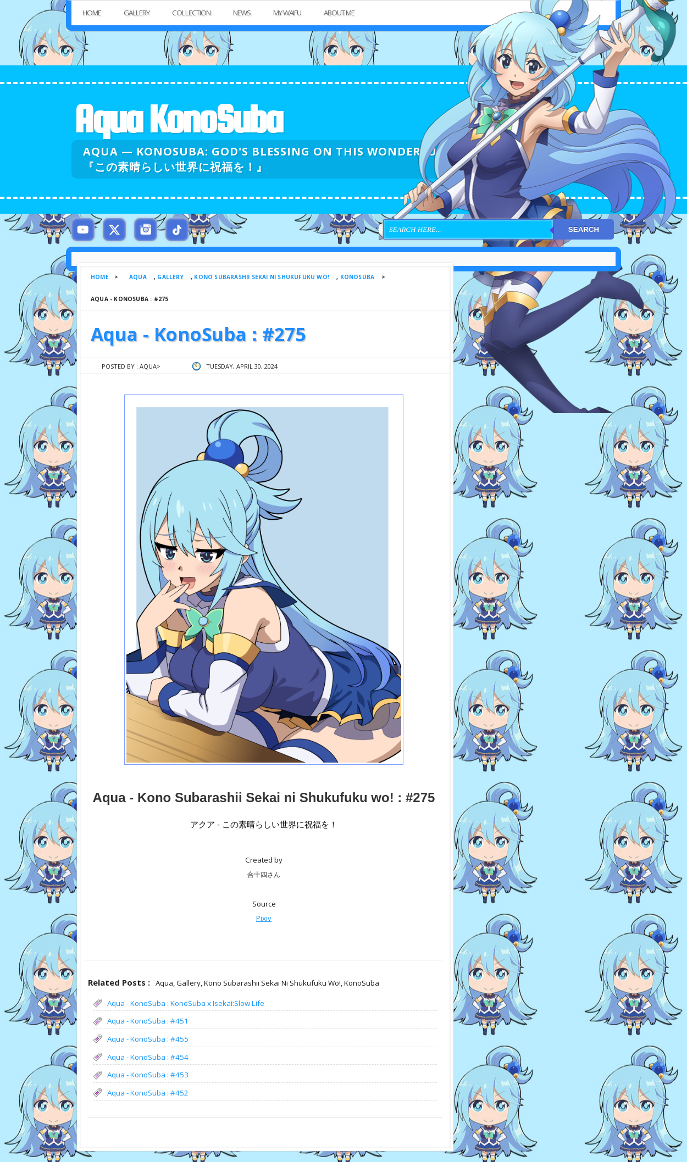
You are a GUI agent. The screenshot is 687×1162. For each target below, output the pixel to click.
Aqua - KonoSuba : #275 (198, 334)
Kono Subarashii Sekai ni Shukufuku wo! (261, 277)
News (242, 13)
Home (91, 13)
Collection (191, 13)
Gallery (136, 13)
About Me (339, 13)
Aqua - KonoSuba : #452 (148, 1093)
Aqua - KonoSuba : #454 (148, 1057)
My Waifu (287, 13)
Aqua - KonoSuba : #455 (148, 1039)
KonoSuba (357, 277)
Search (583, 229)
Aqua (138, 277)
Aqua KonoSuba (178, 119)
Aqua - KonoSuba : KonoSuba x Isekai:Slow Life (185, 1003)
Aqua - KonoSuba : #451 (148, 1021)
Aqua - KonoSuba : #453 (148, 1075)
